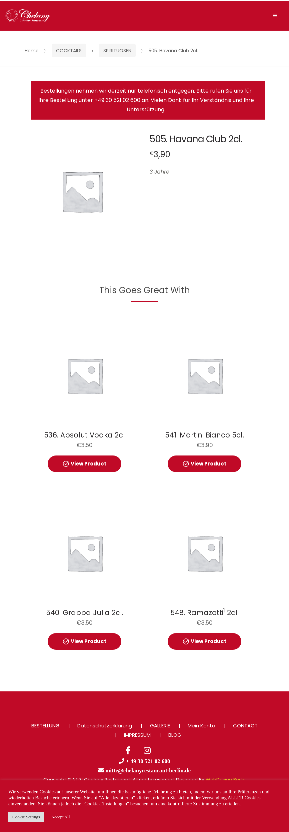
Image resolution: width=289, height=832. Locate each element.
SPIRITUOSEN (117, 50)
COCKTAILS (69, 50)
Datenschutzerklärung (104, 725)
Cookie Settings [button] (26, 816)
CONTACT (245, 725)
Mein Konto (201, 725)
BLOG (174, 734)
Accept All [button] (60, 816)
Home (32, 50)
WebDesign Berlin (226, 779)
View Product (88, 463)
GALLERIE (160, 725)
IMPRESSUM (137, 734)
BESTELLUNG (45, 725)
